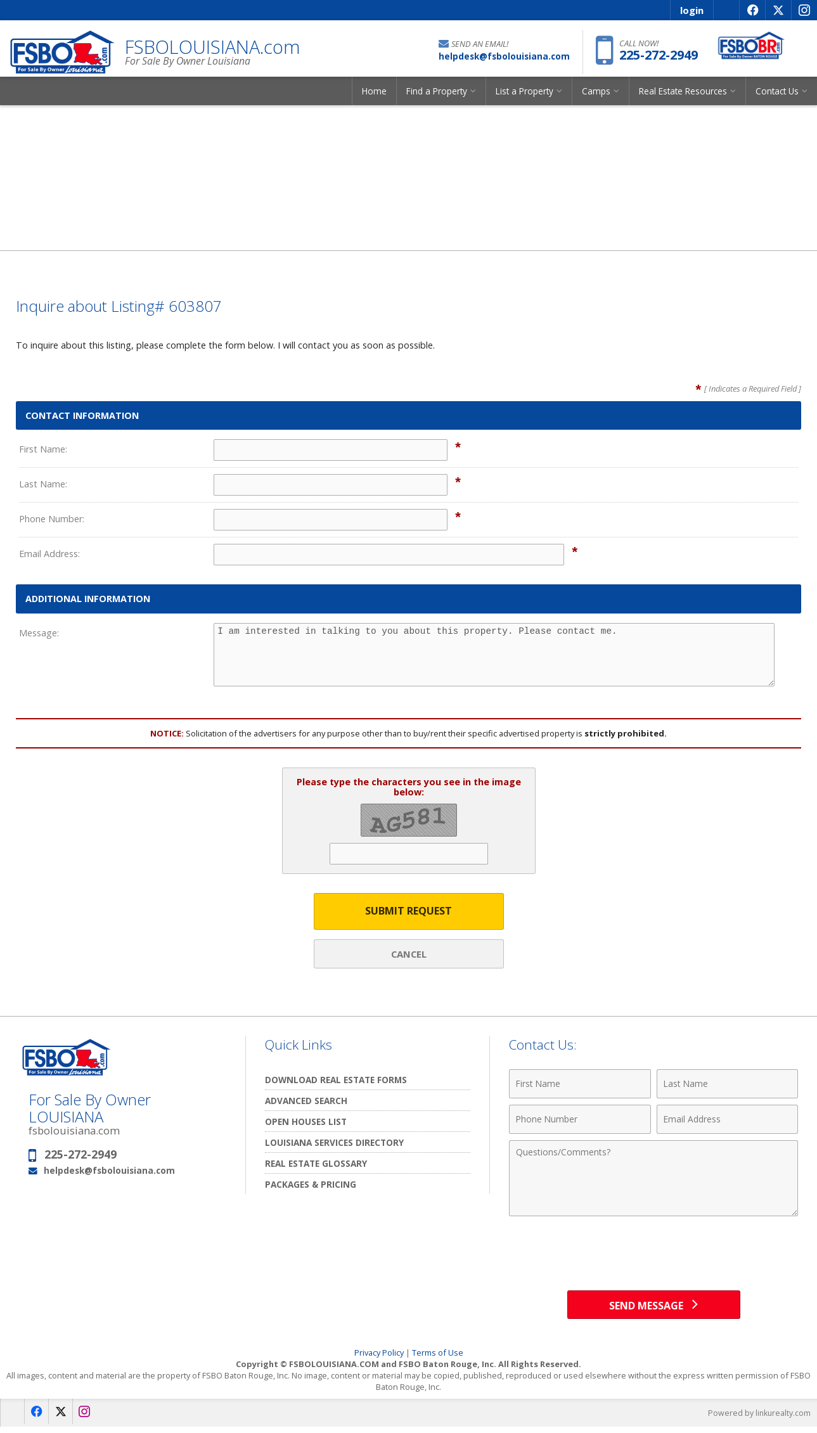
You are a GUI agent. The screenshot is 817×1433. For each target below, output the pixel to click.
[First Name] (579, 1085)
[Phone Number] (579, 1121)
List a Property (524, 98)
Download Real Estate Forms (336, 1082)
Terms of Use (437, 1359)
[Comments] (653, 1180)
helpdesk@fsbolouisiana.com (109, 1172)
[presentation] (653, 1255)
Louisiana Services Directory (334, 1144)
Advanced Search (306, 1102)
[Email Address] (727, 1121)
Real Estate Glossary (316, 1165)
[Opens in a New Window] (752, 10)
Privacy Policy (379, 1359)
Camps (596, 98)
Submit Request (408, 911)
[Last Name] (727, 1085)
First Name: (43, 449)
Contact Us (777, 98)
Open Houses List (306, 1123)
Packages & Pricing (310, 1186)
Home (374, 98)
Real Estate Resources (683, 98)
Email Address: (49, 554)
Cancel (409, 954)
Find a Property (436, 98)
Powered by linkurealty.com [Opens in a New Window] (757, 1419)
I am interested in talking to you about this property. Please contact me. (494, 654)
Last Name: (43, 484)
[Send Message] (653, 1309)
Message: (39, 633)
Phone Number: (51, 519)
